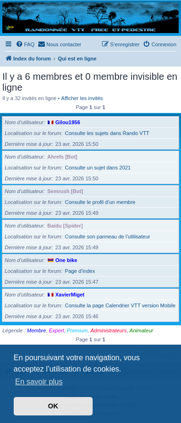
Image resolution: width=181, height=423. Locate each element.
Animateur (141, 330)
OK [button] (53, 406)
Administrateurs (109, 330)
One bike (66, 260)
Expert (56, 330)
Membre (36, 330)
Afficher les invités (82, 98)
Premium (77, 330)
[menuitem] (25, 44)
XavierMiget (70, 294)
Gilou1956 (67, 122)
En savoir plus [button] (39, 382)
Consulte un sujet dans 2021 (97, 167)
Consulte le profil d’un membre (100, 202)
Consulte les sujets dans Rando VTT (107, 133)
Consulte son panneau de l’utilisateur (107, 236)
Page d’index (80, 271)
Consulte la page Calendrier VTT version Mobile (120, 305)
